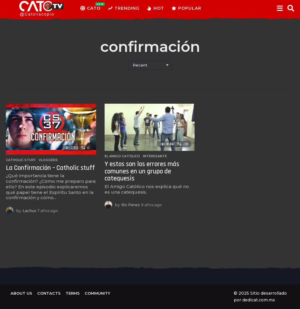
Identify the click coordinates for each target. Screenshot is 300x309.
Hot (155, 8)
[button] (279, 8)
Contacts (49, 293)
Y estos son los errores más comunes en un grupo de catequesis (142, 171)
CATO (90, 8)
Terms (73, 293)
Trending (123, 8)
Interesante (155, 156)
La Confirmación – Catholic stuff (50, 168)
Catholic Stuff (21, 160)
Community (97, 293)
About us (21, 293)
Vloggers (48, 160)
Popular (186, 8)
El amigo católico (122, 156)
